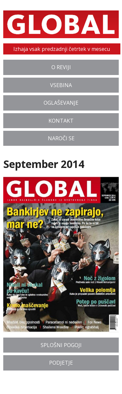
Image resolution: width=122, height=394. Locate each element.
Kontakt (61, 120)
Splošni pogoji (61, 345)
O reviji (61, 67)
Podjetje (61, 362)
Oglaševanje (61, 102)
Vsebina (61, 85)
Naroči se (61, 138)
